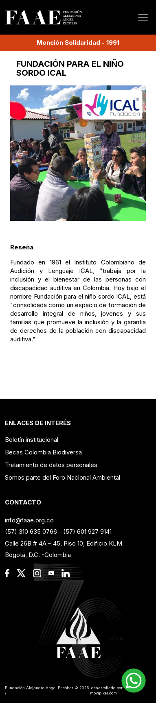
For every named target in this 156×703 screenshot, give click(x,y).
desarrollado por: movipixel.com (107, 691)
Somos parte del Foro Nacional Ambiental (62, 477)
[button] (133, 680)
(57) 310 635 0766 (31, 531)
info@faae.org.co (29, 520)
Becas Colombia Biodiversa (43, 452)
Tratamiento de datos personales (51, 465)
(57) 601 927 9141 (87, 531)
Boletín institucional (31, 439)
